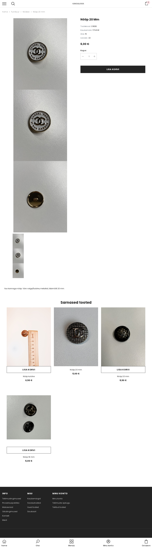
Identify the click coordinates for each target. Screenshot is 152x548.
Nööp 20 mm (39, 12)
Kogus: (83, 50)
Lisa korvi (113, 69)
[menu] (4, 3)
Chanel (95, 30)
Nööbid (26, 12)
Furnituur (15, 12)
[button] (37, 543)
